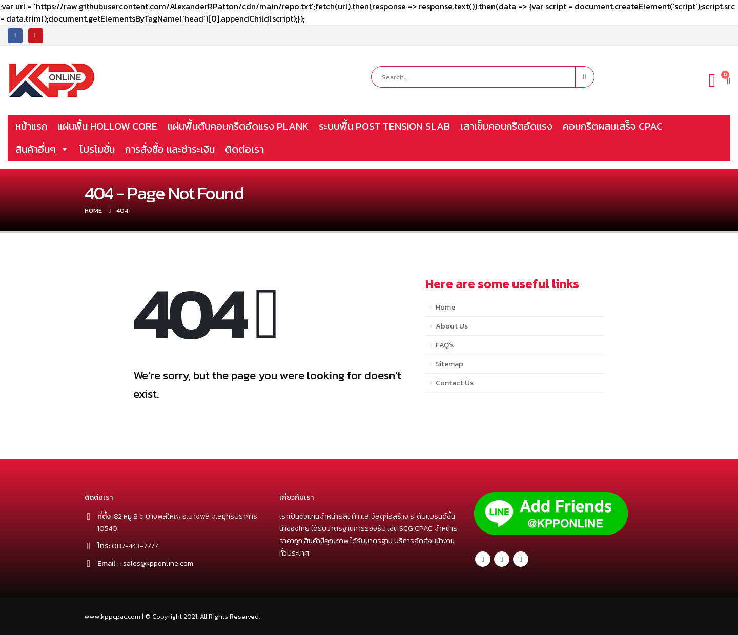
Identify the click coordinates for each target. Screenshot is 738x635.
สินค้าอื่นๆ (42, 149)
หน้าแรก (31, 126)
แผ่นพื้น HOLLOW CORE (107, 126)
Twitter (501, 559)
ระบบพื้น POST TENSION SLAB (384, 126)
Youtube (520, 559)
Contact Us (455, 382)
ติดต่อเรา (244, 149)
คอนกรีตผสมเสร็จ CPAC (613, 126)
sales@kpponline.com (159, 563)
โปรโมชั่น (97, 149)
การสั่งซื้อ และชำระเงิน (170, 149)
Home (445, 307)
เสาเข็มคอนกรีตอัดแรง (506, 126)
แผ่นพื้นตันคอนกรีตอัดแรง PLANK (238, 126)
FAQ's (445, 345)
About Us (452, 326)
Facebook (482, 559)
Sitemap (449, 364)
